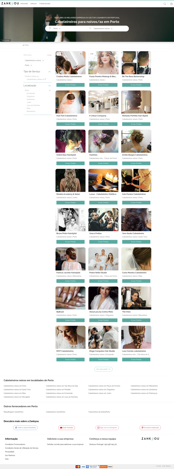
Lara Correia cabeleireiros (134, 351)
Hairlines (93, 155)
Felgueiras (31, 96)
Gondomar (31, 99)
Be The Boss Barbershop (133, 76)
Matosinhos (31, 111)
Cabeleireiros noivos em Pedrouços (144, 393)
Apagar (49, 55)
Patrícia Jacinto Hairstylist (68, 272)
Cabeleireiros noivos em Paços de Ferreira (104, 386)
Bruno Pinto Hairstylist (66, 233)
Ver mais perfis (103, 369)
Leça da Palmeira (33, 105)
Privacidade (9, 452)
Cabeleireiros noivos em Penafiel (58, 389)
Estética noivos (30, 76)
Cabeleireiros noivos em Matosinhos (144, 386)
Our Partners (10, 455)
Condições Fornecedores (15, 444)
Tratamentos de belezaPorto (99, 412)
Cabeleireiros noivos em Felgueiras (101, 389)
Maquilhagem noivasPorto (13, 412)
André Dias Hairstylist (66, 155)
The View (126, 312)
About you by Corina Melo (101, 312)
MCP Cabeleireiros (65, 351)
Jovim (29, 102)
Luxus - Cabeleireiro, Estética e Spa (105, 194)
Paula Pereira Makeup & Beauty (103, 76)
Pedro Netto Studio (98, 272)
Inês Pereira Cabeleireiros (134, 194)
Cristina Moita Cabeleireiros (69, 76)
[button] (24, 4)
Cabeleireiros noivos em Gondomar (144, 389)
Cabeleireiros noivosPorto (55, 412)
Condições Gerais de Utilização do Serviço (21, 448)
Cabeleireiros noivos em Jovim (99, 393)
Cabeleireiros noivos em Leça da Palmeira (62, 397)
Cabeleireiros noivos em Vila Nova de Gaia (62, 386)
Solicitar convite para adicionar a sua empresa (65, 444)
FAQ (6, 459)
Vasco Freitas (95, 233)
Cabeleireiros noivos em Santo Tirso (17, 389)
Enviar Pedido (70, 85)
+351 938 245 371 (110, 444)
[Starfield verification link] (93, 466)
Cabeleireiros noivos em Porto (15, 386)
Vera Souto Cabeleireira (133, 233)
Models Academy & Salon (68, 194)
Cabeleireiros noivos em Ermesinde (59, 393)
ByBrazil (60, 312)
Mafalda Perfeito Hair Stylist (135, 116)
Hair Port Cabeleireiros (66, 116)
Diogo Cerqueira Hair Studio (102, 351)
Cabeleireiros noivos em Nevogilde (17, 397)
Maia (28, 108)
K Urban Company (97, 116)
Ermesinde (31, 93)
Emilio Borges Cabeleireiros (134, 155)
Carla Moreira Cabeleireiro (134, 272)
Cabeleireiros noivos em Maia (15, 393)
